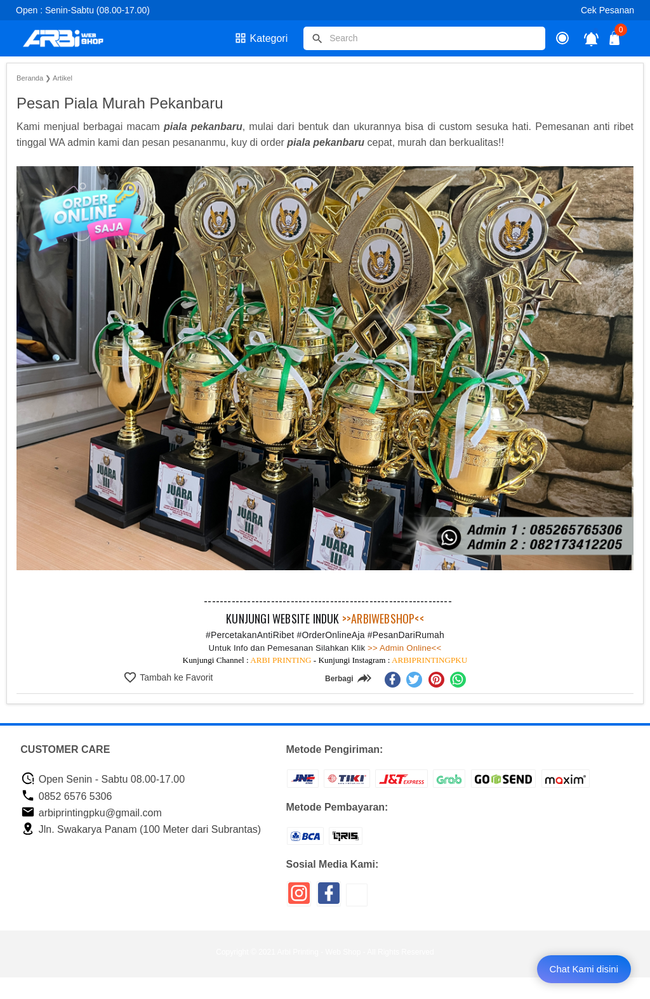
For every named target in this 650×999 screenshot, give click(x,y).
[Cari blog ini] (424, 38)
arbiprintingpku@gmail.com (91, 812)
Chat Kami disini (584, 968)
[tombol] (317, 38)
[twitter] (414, 680)
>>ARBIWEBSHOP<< (383, 618)
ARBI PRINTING (280, 660)
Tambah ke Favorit (175, 677)
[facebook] (393, 680)
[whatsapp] (458, 680)
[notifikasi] (591, 38)
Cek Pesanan (607, 10)
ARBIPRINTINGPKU (429, 660)
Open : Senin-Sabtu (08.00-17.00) (83, 10)
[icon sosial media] (299, 897)
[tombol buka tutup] (615, 41)
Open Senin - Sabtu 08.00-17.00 (103, 779)
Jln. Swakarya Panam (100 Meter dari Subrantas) (141, 829)
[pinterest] (436, 680)
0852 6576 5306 (66, 796)
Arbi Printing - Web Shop (319, 952)
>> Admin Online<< (403, 648)
